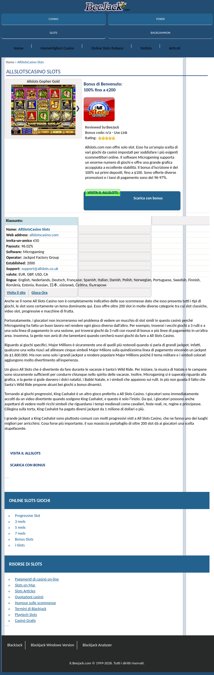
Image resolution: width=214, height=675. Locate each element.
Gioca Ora (40, 292)
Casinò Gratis (25, 620)
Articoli (174, 48)
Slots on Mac (25, 585)
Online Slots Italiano (107, 48)
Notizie (146, 48)
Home (18, 48)
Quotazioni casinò (29, 597)
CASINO (53, 19)
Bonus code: (95, 132)
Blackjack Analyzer (97, 645)
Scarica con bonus (147, 198)
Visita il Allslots (103, 192)
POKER (160, 19)
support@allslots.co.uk (39, 268)
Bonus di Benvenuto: (103, 84)
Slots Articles (25, 591)
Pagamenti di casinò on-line (37, 579)
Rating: (91, 138)
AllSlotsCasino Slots (34, 229)
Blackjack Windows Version (52, 645)
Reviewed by (95, 127)
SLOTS (53, 33)
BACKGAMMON (160, 33)
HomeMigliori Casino (57, 48)
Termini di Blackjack (30, 608)
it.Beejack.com (80, 663)
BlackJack (14, 645)
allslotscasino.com (44, 235)
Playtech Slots (26, 614)
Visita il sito (16, 292)
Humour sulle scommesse (35, 602)
